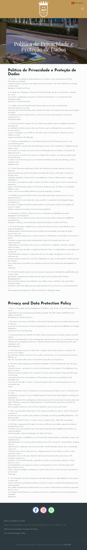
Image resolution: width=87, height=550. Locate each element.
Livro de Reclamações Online (15, 533)
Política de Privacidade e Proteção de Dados (21, 529)
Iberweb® (67, 545)
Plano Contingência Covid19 (14, 521)
